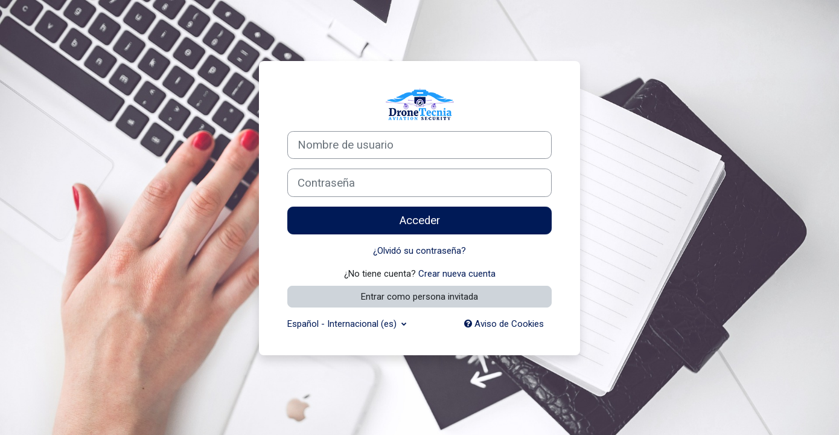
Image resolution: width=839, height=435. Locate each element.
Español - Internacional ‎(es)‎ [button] (343, 323)
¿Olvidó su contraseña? (419, 250)
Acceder (420, 220)
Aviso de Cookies (504, 323)
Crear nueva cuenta (457, 273)
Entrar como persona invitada (419, 296)
